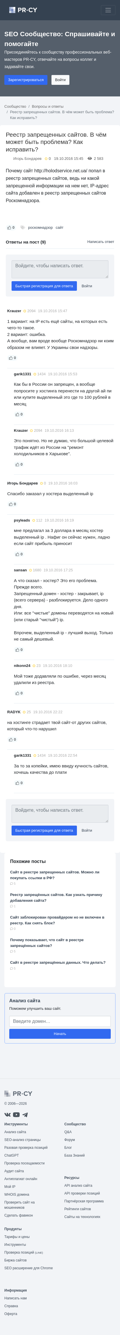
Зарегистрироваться (26, 80)
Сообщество (15, 106)
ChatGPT (11, 1155)
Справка (11, 1306)
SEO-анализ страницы (22, 1140)
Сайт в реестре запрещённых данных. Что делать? (58, 962)
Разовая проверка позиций (25, 1148)
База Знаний (74, 1155)
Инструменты (15, 1245)
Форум (69, 1140)
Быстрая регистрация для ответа (44, 286)
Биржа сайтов (15, 1260)
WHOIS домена (16, 1195)
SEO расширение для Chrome (28, 1268)
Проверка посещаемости (24, 1163)
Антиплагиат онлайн (20, 1179)
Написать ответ (100, 241)
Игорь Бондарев (27, 158)
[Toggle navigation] (108, 10)
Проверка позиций (23, 1252)
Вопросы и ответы (47, 106)
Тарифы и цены (16, 1237)
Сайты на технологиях (82, 1217)
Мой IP (9, 1187)
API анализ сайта (78, 1186)
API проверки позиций (82, 1193)
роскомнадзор (40, 227)
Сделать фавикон (18, 1215)
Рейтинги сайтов (77, 1209)
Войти (60, 80)
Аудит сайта (14, 1171)
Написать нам (15, 1298)
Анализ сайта (24, 1000)
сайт (59, 227)
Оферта (10, 1314)
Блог (68, 1148)
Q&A (68, 1132)
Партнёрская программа (84, 1201)
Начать (60, 1034)
